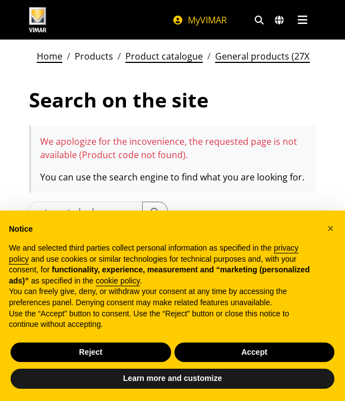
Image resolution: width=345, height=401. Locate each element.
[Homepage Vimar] (38, 19)
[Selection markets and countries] (279, 20)
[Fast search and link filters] (259, 20)
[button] (330, 228)
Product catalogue (164, 56)
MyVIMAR (199, 20)
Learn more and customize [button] (172, 378)
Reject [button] (91, 352)
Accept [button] (254, 352)
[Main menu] (303, 20)
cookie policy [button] (118, 280)
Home (49, 56)
